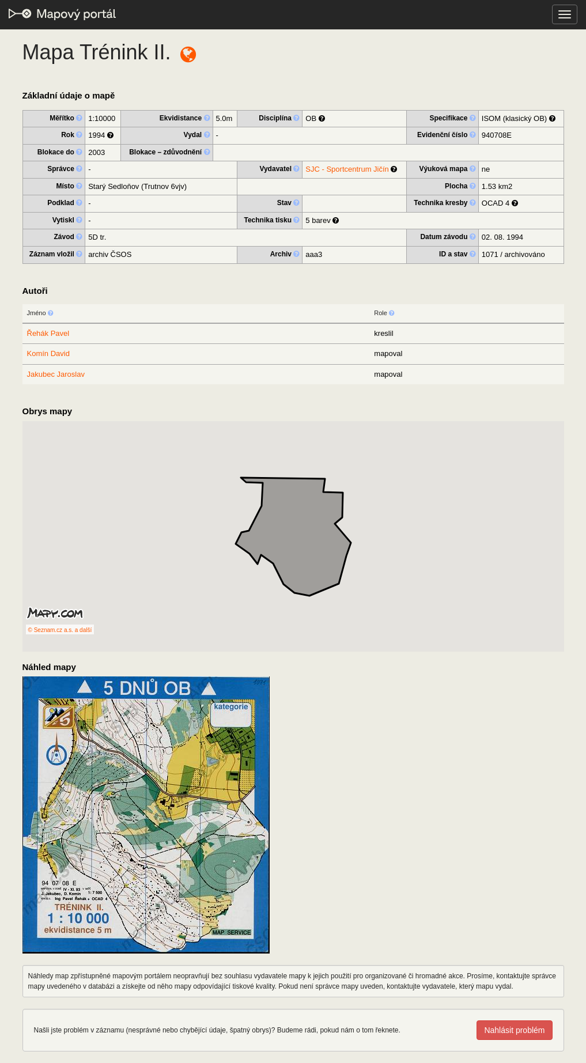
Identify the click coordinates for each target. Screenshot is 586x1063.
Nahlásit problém (514, 1030)
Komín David (48, 353)
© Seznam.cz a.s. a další (60, 630)
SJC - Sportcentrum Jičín (347, 169)
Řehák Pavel (48, 333)
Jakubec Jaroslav (56, 374)
